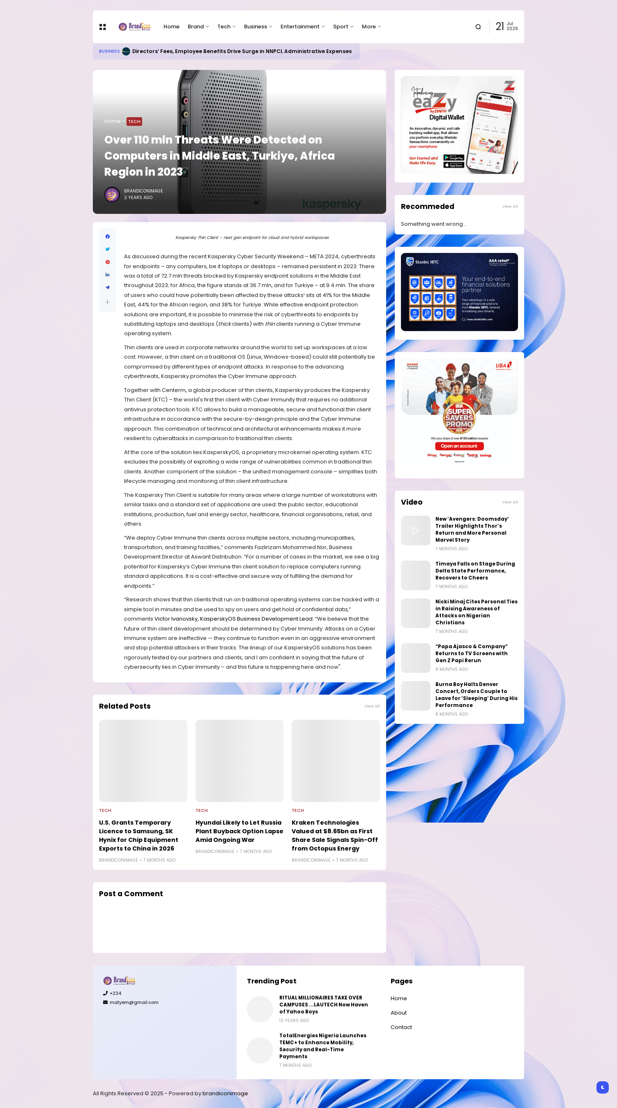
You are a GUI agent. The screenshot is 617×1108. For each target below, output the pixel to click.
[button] (107, 302)
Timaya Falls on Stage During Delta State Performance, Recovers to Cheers (475, 571)
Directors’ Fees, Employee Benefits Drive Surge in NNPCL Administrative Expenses (242, 51)
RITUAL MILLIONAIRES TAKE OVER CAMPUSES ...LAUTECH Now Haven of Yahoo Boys (323, 1004)
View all (372, 706)
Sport (340, 26)
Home (171, 26)
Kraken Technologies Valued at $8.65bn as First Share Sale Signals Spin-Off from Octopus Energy (335, 835)
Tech (223, 26)
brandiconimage (225, 1093)
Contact (401, 1027)
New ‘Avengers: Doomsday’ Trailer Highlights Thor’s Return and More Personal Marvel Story (472, 529)
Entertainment (300, 26)
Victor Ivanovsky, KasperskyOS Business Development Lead (233, 619)
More (369, 26)
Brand (196, 26)
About (399, 1013)
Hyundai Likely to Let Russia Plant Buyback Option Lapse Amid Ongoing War (239, 831)
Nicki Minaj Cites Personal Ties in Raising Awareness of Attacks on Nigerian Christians (476, 612)
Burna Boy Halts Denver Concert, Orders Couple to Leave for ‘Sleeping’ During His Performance (476, 695)
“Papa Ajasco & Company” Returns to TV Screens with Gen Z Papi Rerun (471, 653)
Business (255, 26)
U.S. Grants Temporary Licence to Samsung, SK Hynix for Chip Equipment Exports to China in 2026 (138, 835)
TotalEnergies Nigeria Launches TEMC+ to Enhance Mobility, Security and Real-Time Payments (322, 1046)
